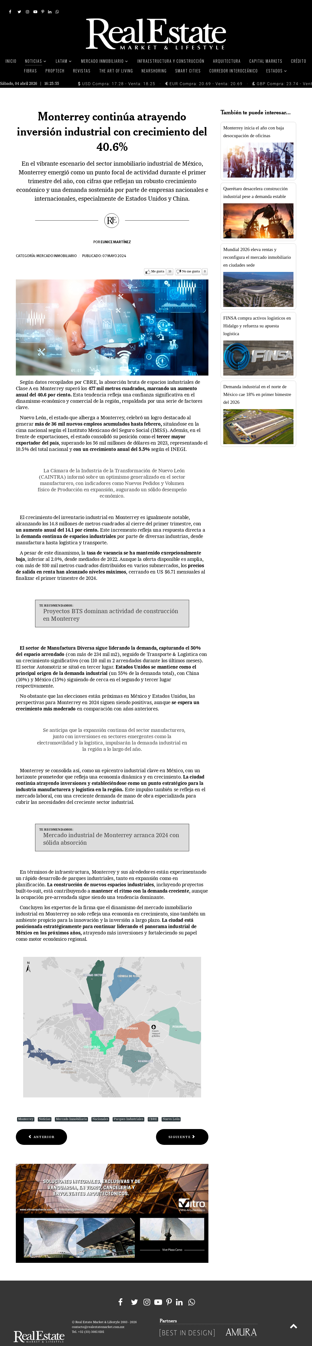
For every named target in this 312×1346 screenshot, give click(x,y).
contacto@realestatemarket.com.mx (98, 1316)
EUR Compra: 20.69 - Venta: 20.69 (204, 73)
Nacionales (100, 1108)
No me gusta (191, 260)
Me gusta (157, 260)
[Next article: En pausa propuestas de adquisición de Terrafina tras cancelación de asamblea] (182, 1126)
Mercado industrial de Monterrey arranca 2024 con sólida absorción (111, 828)
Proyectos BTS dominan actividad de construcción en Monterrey (110, 604)
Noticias (44, 1108)
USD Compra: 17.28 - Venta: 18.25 (116, 73)
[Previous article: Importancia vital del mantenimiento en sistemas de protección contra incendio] (41, 1126)
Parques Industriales (128, 1108)
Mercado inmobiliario (56, 245)
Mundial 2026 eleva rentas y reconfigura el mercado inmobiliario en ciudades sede (257, 246)
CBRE (153, 1108)
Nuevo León (171, 1108)
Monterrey (25, 1108)
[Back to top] (294, 1316)
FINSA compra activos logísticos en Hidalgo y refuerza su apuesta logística (257, 315)
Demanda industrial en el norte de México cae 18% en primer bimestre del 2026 (257, 383)
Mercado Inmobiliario (71, 1108)
